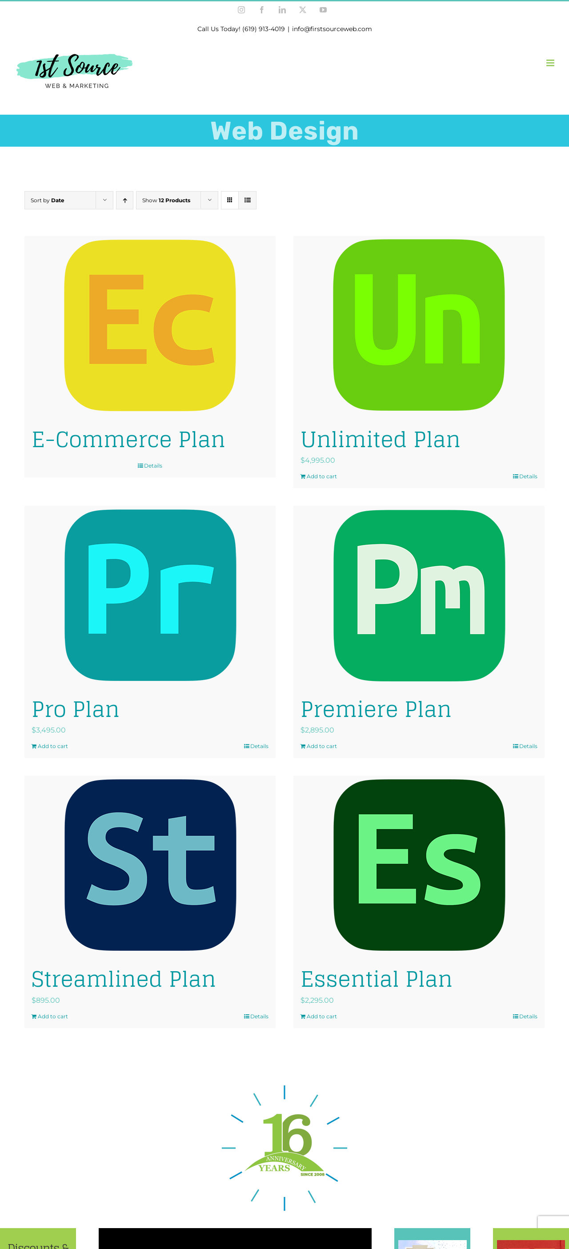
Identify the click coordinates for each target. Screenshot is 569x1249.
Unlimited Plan (381, 439)
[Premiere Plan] (419, 595)
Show (166, 200)
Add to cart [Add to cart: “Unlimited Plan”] (322, 476)
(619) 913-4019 (263, 29)
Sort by (47, 200)
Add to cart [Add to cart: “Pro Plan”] (53, 746)
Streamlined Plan (124, 979)
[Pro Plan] (150, 595)
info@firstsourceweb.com (332, 29)
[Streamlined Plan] (150, 865)
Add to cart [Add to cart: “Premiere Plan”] (322, 746)
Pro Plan (76, 709)
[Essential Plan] (419, 865)
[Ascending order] (124, 200)
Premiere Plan (376, 709)
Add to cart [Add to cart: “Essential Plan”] (322, 1016)
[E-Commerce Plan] (150, 325)
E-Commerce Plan (128, 439)
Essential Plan (377, 979)
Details (153, 465)
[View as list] (247, 200)
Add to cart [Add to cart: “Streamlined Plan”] (53, 1016)
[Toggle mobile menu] (551, 63)
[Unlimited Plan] (419, 325)
